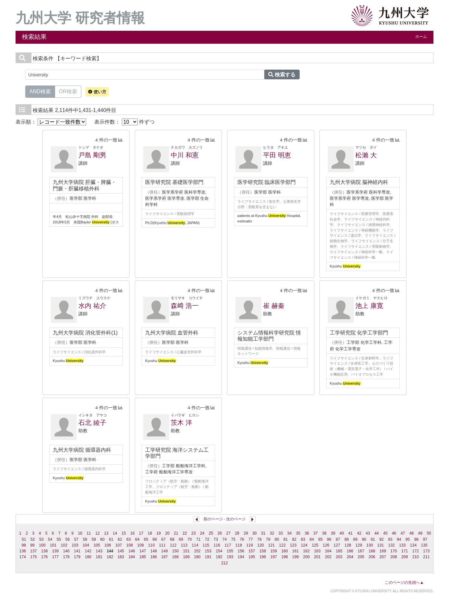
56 (67, 539)
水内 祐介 (92, 305)
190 (197, 557)
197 (273, 557)
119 (249, 545)
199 (295, 557)
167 (361, 551)
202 (328, 557)
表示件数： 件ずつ (124, 122)
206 (372, 557)
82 (294, 539)
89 (355, 539)
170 (393, 551)
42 (359, 533)
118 (239, 545)
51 (24, 539)
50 (429, 533)
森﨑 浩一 (185, 305)
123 (293, 545)
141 (77, 551)
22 (184, 533)
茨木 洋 (181, 422)
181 (99, 557)
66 (155, 539)
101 (53, 545)
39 (333, 533)
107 (118, 545)
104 (86, 545)
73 (215, 539)
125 (315, 545)
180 (88, 557)
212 (224, 563)
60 (102, 539)
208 (393, 557)
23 (193, 533)
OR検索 (68, 91)
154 (219, 551)
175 (33, 557)
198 (284, 557)
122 (282, 545)
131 (380, 545)
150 (175, 551)
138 (44, 551)
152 (197, 551)
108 (129, 545)
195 (251, 557)
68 (172, 539)
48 (411, 533)
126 (326, 545)
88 (346, 539)
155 (230, 551)
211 (426, 557)
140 (66, 551)
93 (390, 539)
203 (339, 557)
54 (50, 539)
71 (198, 539)
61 (111, 539)
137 (33, 551)
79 (268, 539)
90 (364, 539)
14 (115, 533)
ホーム (421, 36)
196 (262, 557)
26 (219, 533)
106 (107, 545)
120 (260, 545)
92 (381, 539)
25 (211, 533)
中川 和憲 (185, 155)
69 (181, 539)
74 (224, 539)
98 (23, 545)
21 (176, 533)
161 (295, 551)
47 (403, 533)
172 (415, 551)
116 (216, 545)
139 (55, 551)
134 (413, 545)
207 (382, 557)
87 (338, 539)
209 (404, 557)
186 (153, 557)
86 (329, 539)
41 (350, 533)
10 (80, 533)
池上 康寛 (369, 305)
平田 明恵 (277, 155)
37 (315, 533)
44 (376, 533)
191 (208, 557)
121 (271, 545)
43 (368, 533)
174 (22, 557)
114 (195, 545)
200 (306, 557)
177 (55, 557)
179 (77, 557)
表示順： (51, 122)
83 (303, 539)
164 (328, 551)
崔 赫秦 (273, 305)
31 (263, 533)
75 (233, 539)
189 (186, 557)
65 (146, 539)
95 (408, 539)
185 (142, 557)
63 (128, 539)
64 (137, 539)
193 (230, 557)
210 (415, 557)
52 (32, 539)
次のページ (236, 519)
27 (228, 533)
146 (132, 551)
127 (337, 545)
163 (317, 551)
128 (347, 545)
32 (272, 533)
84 (311, 539)
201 (317, 557)
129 (358, 545)
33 (281, 533)
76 (242, 539)
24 (202, 533)
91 (373, 539)
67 (163, 539)
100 (42, 545)
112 (173, 545)
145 (121, 551)
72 (207, 539)
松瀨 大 (366, 155)
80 (277, 539)
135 (424, 545)
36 (307, 533)
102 (64, 545)
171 (404, 551)
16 (132, 533)
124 (304, 545)
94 (399, 539)
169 (382, 551)
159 (273, 551)
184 (132, 557)
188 (175, 557)
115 (206, 545)
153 (208, 551)
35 (298, 533)
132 (391, 545)
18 (150, 533)
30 (254, 533)
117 (227, 545)
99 (32, 545)
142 (88, 551)
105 (97, 545)
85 (320, 539)
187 (164, 557)
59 (93, 539)
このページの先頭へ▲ (404, 582)
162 (306, 551)
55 (59, 539)
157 (251, 551)
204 (350, 557)
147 (142, 551)
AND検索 (40, 91)
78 (259, 539)
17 (141, 533)
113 (184, 545)
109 (140, 545)
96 (416, 539)
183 (121, 557)
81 (285, 539)
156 (240, 551)
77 (250, 539)
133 (402, 545)
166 (350, 551)
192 (219, 557)
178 (66, 557)
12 (97, 533)
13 (106, 533)
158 (262, 551)
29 (246, 533)
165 (339, 551)
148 (153, 551)
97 (425, 539)
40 (342, 533)
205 (361, 557)
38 (324, 533)
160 (284, 551)
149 (164, 551)
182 (110, 557)
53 (41, 539)
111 (162, 545)
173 (426, 551)
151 (186, 551)
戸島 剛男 (92, 155)
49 (420, 533)
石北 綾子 (92, 422)
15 (123, 533)
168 (372, 551)
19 (158, 533)
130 (369, 545)
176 (44, 557)
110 (151, 545)
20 (167, 533)
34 (289, 533)
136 (22, 551)
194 (240, 557)
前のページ (213, 519)
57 (76, 539)
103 (75, 545)
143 (99, 551)
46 (394, 533)
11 (88, 533)
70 (190, 539)
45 (385, 533)
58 (85, 539)
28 (237, 533)
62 (120, 539)
